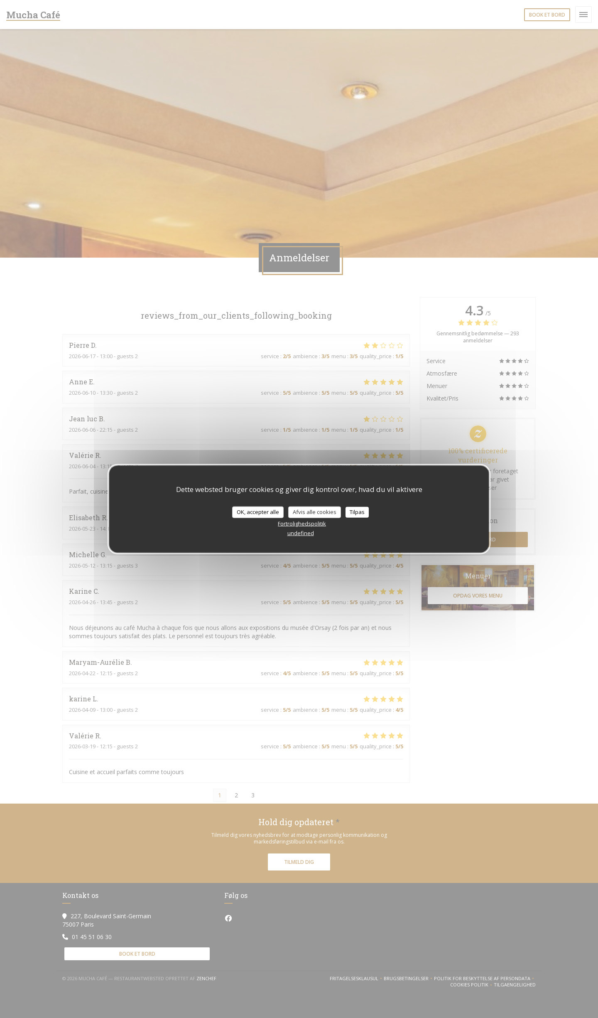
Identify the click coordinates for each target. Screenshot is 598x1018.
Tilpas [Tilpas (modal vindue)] (357, 512)
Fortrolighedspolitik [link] (302, 523)
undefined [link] (300, 532)
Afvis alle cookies (314, 512)
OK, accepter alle (258, 512)
